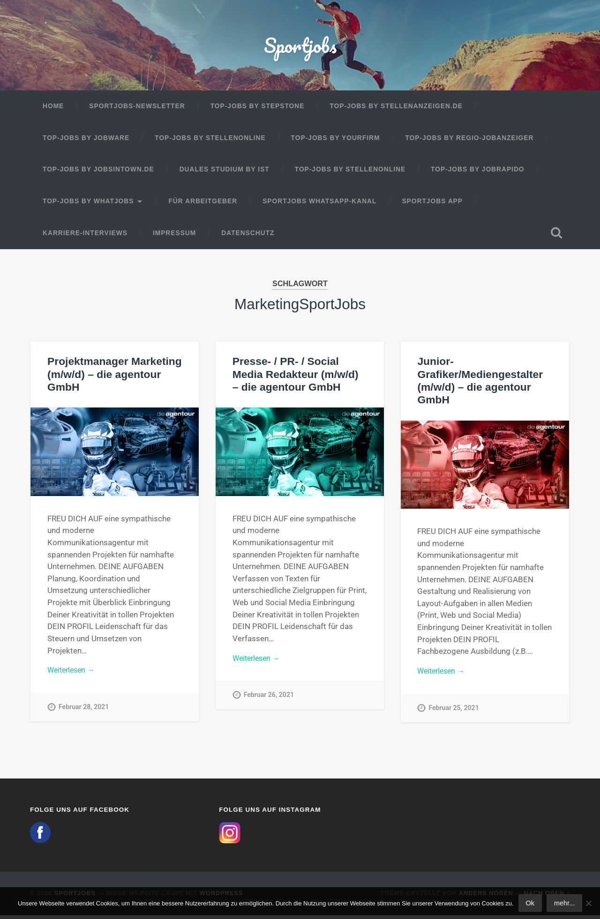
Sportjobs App (432, 204)
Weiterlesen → (73, 674)
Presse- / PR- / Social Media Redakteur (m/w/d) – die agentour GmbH (299, 377)
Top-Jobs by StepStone (257, 109)
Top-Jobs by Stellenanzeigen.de (396, 109)
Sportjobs (300, 46)
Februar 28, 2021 (84, 712)
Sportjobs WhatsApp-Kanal (319, 204)
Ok (530, 903)
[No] (588, 903)
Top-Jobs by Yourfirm (335, 141)
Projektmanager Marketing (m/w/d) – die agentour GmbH (113, 377)
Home (53, 109)
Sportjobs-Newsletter (137, 109)
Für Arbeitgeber (202, 204)
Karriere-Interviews (85, 236)
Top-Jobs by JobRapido (477, 173)
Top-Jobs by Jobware (86, 141)
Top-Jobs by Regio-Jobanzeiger (469, 141)
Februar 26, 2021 (269, 700)
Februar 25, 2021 (454, 713)
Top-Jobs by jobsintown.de (98, 173)
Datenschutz (247, 236)
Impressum (174, 236)
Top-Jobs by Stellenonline (210, 141)
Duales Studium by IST (225, 173)
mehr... (564, 903)
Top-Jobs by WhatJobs (88, 204)
